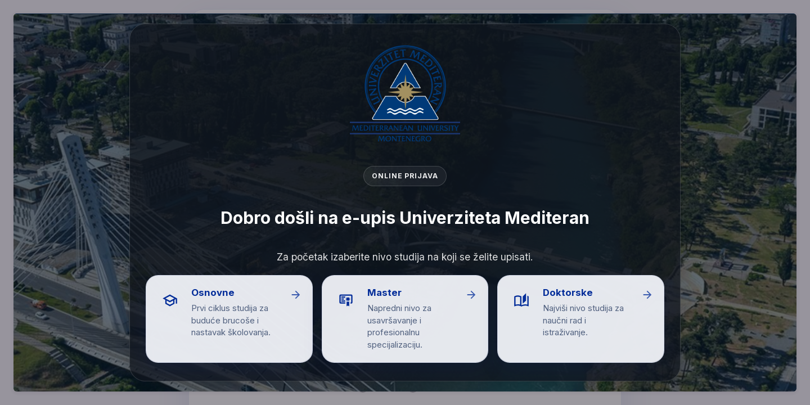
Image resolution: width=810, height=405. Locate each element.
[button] (229, 319)
